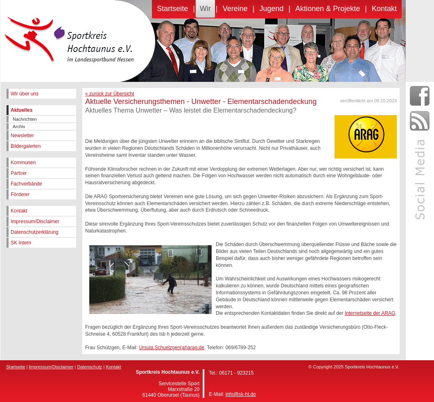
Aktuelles (21, 110)
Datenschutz (89, 366)
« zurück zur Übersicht (109, 94)
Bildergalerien (26, 146)
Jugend (271, 9)
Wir (205, 9)
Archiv (19, 126)
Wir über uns (24, 94)
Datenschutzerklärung (35, 232)
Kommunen (23, 162)
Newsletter (22, 135)
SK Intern (21, 243)
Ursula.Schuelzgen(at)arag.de (171, 347)
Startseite (172, 9)
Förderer (20, 194)
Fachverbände (26, 184)
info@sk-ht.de (241, 394)
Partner (19, 173)
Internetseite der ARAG (370, 313)
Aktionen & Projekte (327, 9)
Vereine (235, 9)
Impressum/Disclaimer (35, 221)
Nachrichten (25, 119)
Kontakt (384, 9)
